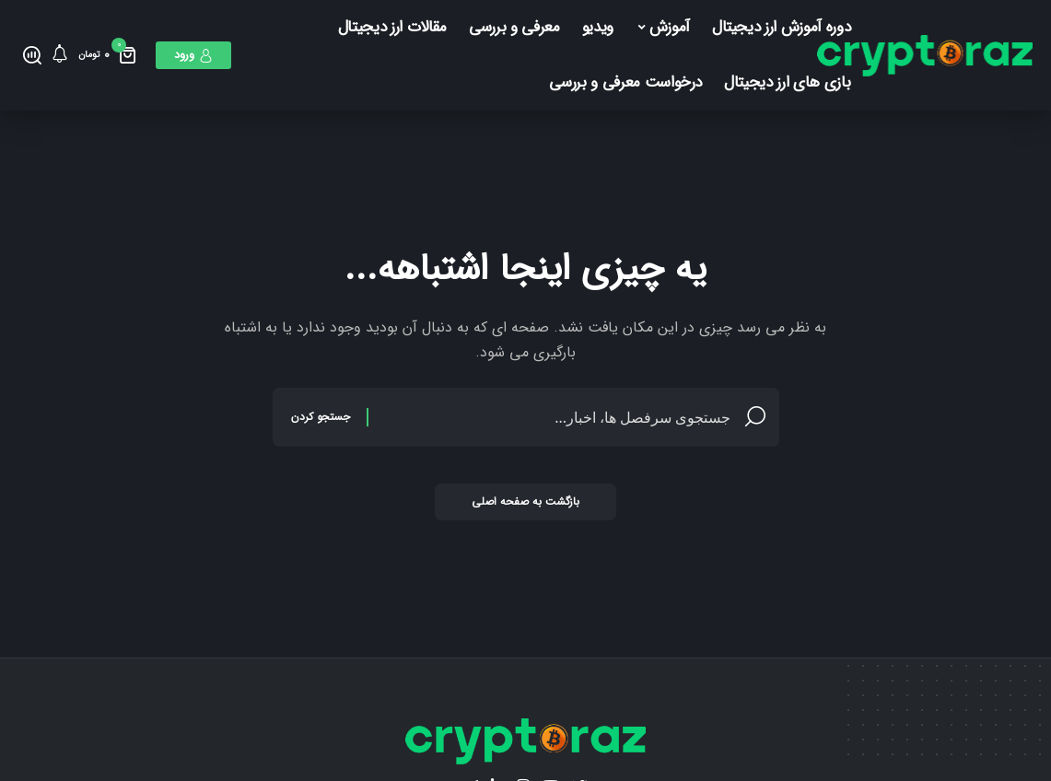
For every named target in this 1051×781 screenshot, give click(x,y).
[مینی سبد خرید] (107, 55)
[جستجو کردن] (32, 55)
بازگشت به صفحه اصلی (525, 501)
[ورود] (193, 55)
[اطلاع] (60, 55)
